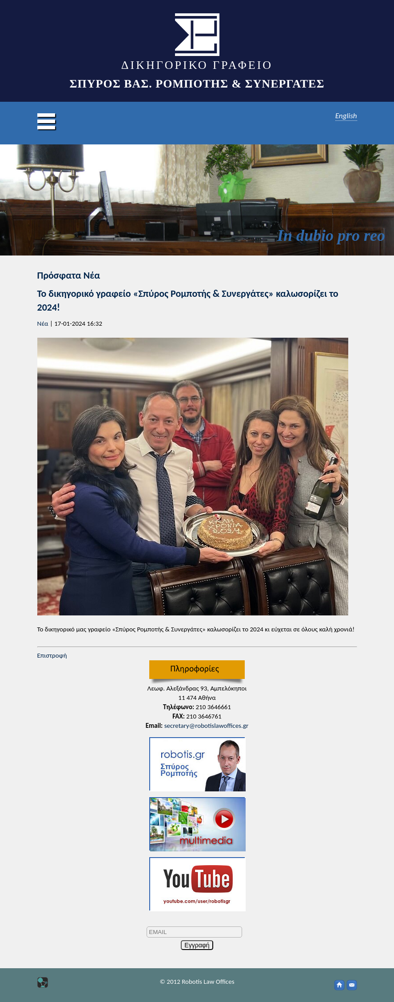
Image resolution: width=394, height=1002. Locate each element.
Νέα (42, 323)
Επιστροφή (52, 655)
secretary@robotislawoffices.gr (206, 726)
